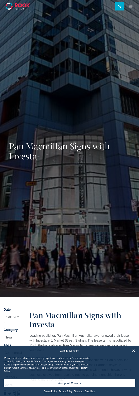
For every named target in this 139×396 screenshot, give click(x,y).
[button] (133, 351)
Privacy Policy (65, 391)
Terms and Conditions (84, 391)
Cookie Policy (50, 391)
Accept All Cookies (69, 383)
